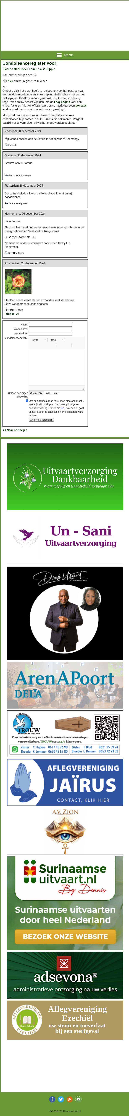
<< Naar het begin (14, 430)
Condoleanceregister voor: (30, 63)
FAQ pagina (62, 101)
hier (10, 81)
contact (80, 105)
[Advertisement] (64, 26)
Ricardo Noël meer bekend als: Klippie (28, 69)
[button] (39, 339)
